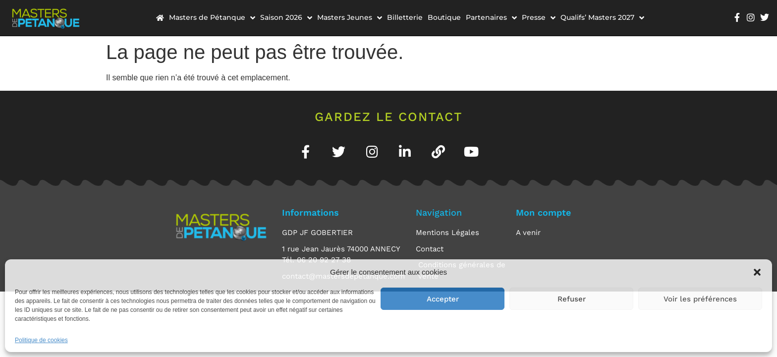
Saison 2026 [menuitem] (286, 17)
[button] (757, 272)
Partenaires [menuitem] (491, 17)
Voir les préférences (700, 299)
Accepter (443, 299)
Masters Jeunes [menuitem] (349, 17)
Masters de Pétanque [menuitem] (212, 17)
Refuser (571, 299)
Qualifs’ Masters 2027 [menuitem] (602, 17)
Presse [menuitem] (538, 17)
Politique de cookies (41, 340)
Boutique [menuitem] (444, 17)
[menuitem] (160, 17)
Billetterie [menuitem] (405, 17)
